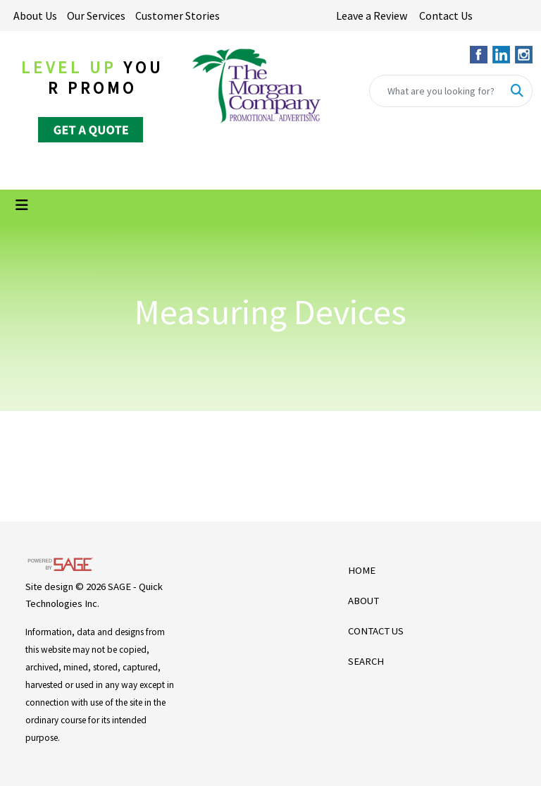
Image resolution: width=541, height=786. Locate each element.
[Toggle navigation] (22, 205)
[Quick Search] (436, 91)
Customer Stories (177, 15)
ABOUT (363, 600)
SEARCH (366, 661)
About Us (35, 15)
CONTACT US (376, 631)
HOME (361, 570)
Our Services (96, 15)
